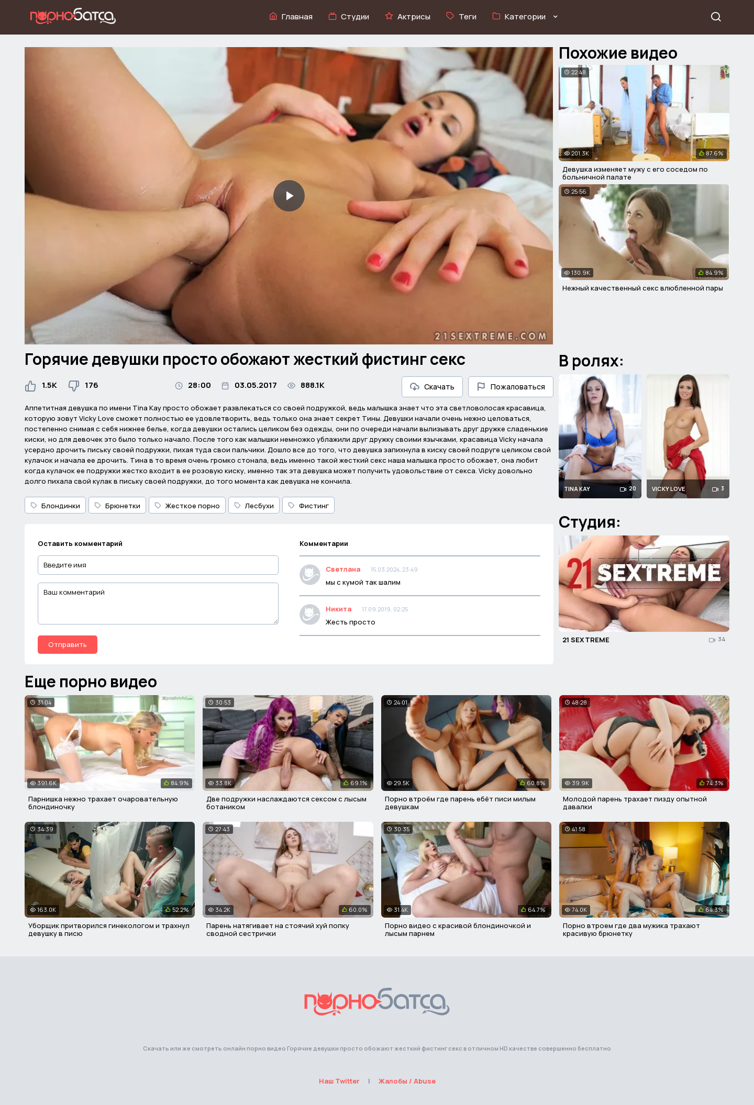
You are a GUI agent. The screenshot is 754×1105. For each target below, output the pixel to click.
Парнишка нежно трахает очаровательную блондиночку (103, 803)
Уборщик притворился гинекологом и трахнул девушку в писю (109, 930)
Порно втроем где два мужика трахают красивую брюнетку (631, 930)
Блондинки (55, 505)
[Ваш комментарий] (158, 603)
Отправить (67, 644)
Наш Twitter (339, 1081)
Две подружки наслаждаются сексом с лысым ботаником (286, 803)
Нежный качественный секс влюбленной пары (642, 288)
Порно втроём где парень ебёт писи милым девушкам (460, 803)
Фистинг (308, 505)
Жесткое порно (187, 505)
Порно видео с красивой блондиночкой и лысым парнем (458, 930)
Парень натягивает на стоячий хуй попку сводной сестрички (277, 930)
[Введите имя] (158, 565)
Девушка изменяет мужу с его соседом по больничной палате (635, 173)
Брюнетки (117, 505)
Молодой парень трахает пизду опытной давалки (635, 803)
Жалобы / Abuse (407, 1081)
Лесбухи (254, 505)
